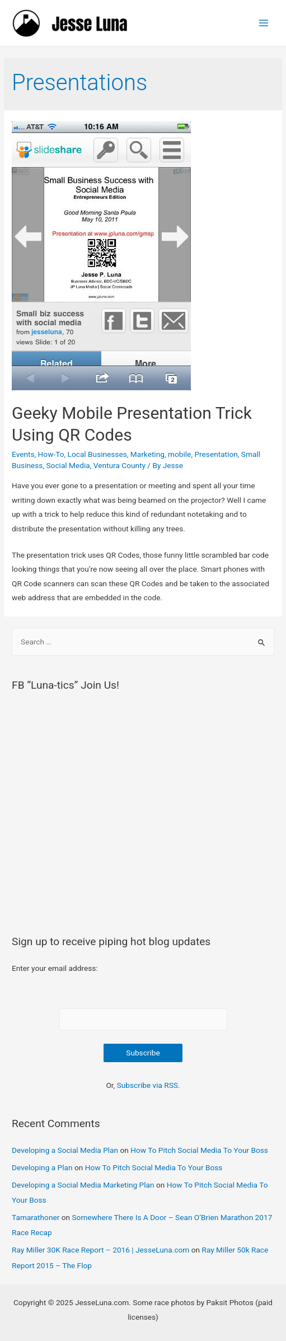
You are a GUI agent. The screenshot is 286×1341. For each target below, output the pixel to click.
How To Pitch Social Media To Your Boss (199, 1150)
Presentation (215, 454)
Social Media (68, 465)
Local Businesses (97, 454)
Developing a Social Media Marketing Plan (83, 1184)
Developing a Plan (42, 1167)
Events (23, 454)
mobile (179, 454)
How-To (51, 454)
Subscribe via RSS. (148, 1085)
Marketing (147, 454)
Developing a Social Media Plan (65, 1150)
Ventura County (119, 465)
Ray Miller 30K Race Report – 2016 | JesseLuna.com (100, 1249)
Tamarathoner (35, 1217)
